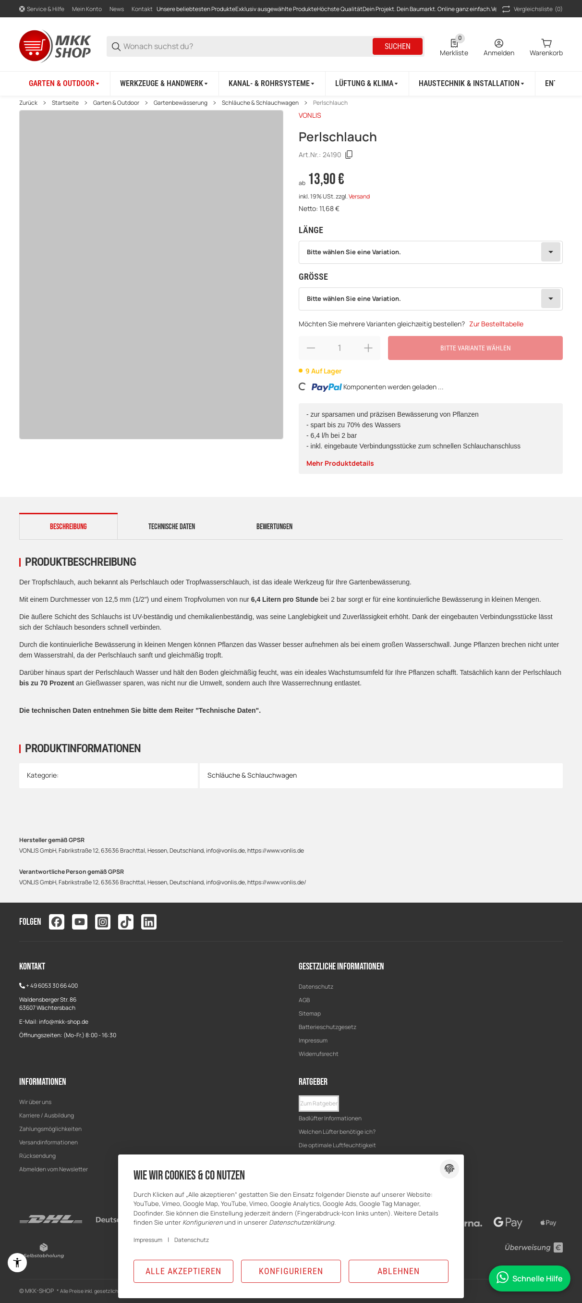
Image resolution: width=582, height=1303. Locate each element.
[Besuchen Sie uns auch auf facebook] (56, 922)
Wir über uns (35, 1102)
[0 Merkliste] (454, 46)
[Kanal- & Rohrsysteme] (272, 84)
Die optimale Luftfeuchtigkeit (337, 1145)
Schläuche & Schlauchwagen (260, 103)
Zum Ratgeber (319, 1103)
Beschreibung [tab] (68, 527)
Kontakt (142, 9)
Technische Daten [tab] (171, 527)
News (116, 9)
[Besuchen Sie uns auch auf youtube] (79, 922)
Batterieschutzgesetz (327, 1027)
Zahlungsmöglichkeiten (50, 1129)
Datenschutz (316, 986)
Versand (359, 196)
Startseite (65, 103)
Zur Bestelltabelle (496, 323)
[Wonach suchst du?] (247, 46)
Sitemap (310, 1013)
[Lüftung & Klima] (367, 84)
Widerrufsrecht (319, 1054)
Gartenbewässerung (180, 103)
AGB (304, 1000)
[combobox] (431, 252)
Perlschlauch (330, 103)
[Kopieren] (349, 155)
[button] (319, 1103)
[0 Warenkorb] (546, 46)
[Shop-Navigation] (41, 9)
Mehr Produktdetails (340, 463)
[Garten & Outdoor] (64, 84)
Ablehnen (398, 1271)
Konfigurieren (291, 1271)
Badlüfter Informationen (330, 1118)
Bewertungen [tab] (274, 527)
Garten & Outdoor (116, 103)
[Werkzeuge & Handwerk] (164, 84)
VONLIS (310, 115)
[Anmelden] (499, 46)
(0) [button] (531, 9)
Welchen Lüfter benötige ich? (337, 1132)
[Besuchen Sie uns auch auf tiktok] (125, 922)
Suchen (398, 46)
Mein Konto (87, 9)
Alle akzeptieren (183, 1271)
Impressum (313, 1040)
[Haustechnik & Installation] (472, 84)
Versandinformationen (48, 1142)
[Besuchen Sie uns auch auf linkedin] (149, 922)
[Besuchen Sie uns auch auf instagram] (102, 922)
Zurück (28, 103)
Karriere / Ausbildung (46, 1115)
